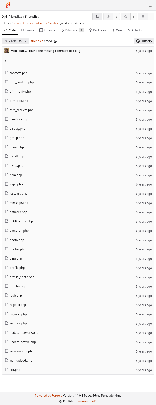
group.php (14, 138)
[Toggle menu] (150, 5)
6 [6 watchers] (116, 17)
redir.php (13, 295)
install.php (14, 156)
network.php (16, 212)
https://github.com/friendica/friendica (35, 23)
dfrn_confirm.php (19, 82)
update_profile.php (20, 342)
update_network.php (22, 333)
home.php (14, 147)
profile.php (15, 268)
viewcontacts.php (19, 351)
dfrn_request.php (19, 110)
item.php (13, 175)
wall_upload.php (18, 360)
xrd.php (12, 370)
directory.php (16, 119)
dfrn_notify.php (18, 91)
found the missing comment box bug (54, 51)
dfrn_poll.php (16, 101)
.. (8, 61)
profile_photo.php (20, 277)
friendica (15, 17)
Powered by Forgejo (48, 395)
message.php (16, 203)
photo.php (14, 240)
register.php (15, 305)
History (144, 41)
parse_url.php (17, 231)
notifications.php (19, 221)
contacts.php (16, 73)
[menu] (66, 401)
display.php (15, 128)
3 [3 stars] (134, 17)
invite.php (14, 166)
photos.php (15, 249)
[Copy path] (56, 41)
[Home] (8, 5)
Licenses (82, 401)
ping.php (13, 258)
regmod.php (16, 314)
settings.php (16, 323)
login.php (14, 184)
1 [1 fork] (151, 17)
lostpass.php (16, 193)
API (94, 401)
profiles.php (15, 286)
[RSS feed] (97, 16)
